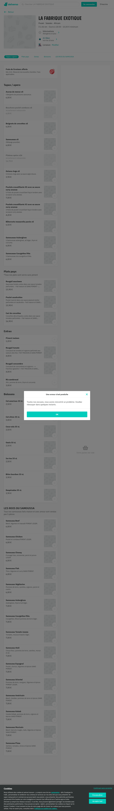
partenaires (55, 793)
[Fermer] (86, 394)
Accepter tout (97, 801)
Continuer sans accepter (103, 788)
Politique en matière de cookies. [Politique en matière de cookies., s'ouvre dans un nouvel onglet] (45, 809)
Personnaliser (97, 795)
